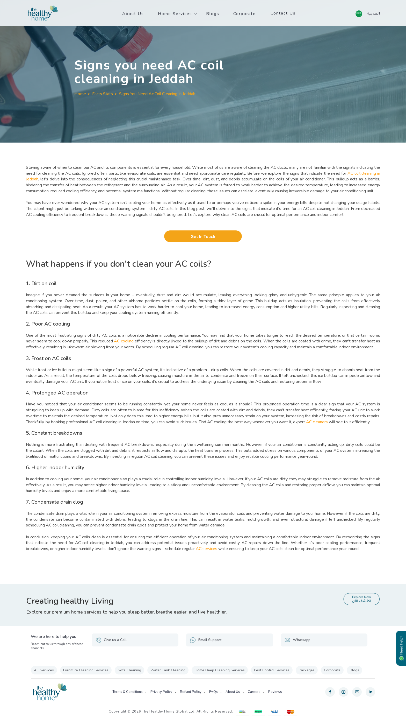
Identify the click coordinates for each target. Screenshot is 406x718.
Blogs (212, 14)
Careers (254, 691)
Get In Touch (203, 237)
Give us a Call (111, 640)
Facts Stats (102, 94)
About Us (133, 14)
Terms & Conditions (127, 691)
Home (80, 94)
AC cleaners (317, 422)
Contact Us (283, 13)
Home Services (175, 14)
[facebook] (330, 692)
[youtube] (357, 692)
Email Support (205, 640)
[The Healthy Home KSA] (43, 13)
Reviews (275, 691)
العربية (373, 13)
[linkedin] (370, 692)
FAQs (213, 691)
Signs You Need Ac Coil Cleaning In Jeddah (157, 94)
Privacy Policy (161, 691)
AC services (206, 549)
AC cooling (123, 341)
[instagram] (343, 692)
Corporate (244, 14)
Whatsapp (297, 640)
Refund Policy (190, 691)
